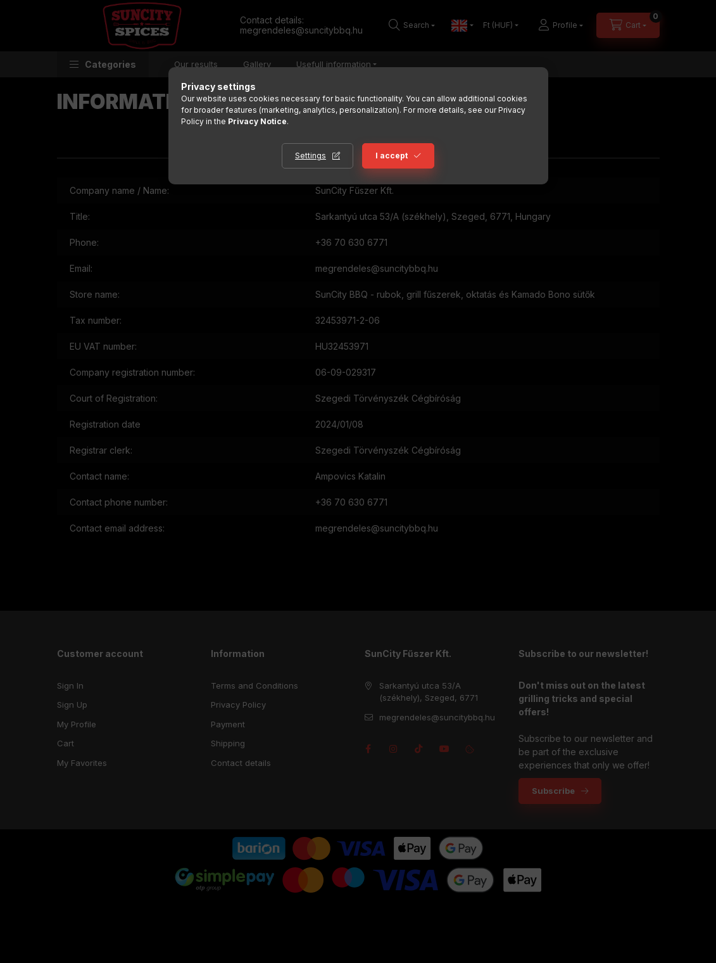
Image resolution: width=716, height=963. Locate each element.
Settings (310, 155)
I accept (391, 155)
